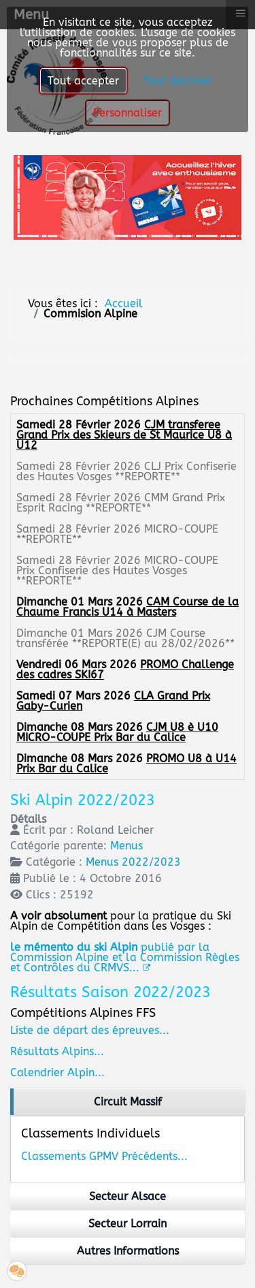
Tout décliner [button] (177, 80)
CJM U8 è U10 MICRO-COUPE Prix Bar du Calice (117, 732)
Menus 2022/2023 (133, 861)
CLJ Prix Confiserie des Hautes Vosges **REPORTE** (126, 471)
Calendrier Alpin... (57, 1072)
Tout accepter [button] (83, 80)
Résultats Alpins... (57, 1051)
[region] (127, 1102)
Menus (126, 845)
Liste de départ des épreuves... (89, 1030)
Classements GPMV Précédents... (104, 1156)
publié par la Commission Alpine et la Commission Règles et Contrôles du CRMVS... (124, 957)
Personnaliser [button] (127, 112)
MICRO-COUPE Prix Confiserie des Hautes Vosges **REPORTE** (117, 570)
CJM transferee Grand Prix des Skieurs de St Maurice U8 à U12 (124, 435)
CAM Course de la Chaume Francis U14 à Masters (127, 606)
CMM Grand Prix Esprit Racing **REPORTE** (120, 502)
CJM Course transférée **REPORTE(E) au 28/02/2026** (125, 638)
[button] (17, 1271)
